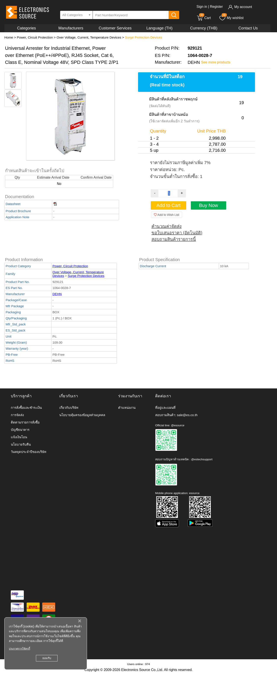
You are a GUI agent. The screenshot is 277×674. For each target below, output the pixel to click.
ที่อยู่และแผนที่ (165, 407)
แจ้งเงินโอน (19, 437)
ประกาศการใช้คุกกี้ (19, 648)
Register (216, 6)
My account (240, 7)
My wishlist (231, 18)
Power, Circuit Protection (35, 37)
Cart (203, 18)
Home (8, 37)
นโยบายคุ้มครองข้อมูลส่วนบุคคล (82, 415)
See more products (215, 62)
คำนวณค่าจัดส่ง (166, 226)
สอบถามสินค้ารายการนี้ (173, 239)
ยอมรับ (46, 658)
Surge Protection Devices (143, 37)
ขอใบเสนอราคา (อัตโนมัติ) (176, 232)
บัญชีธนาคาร (20, 430)
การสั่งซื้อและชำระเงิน (26, 407)
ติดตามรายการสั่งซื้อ (25, 422)
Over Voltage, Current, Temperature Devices (88, 37)
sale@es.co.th (187, 415)
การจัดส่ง (17, 415)
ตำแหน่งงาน (126, 407)
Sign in (201, 6)
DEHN (57, 294)
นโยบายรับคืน (21, 444)
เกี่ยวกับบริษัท (68, 407)
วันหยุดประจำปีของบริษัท (28, 452)
